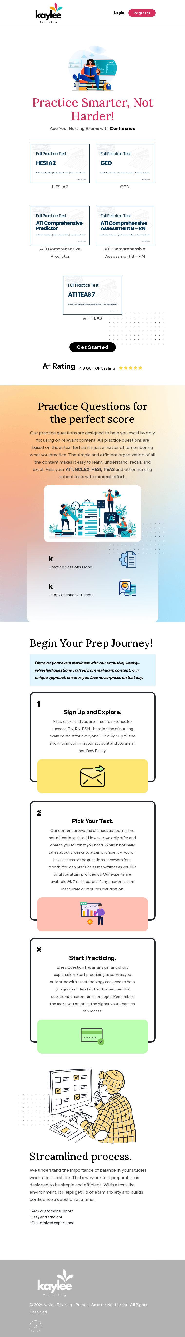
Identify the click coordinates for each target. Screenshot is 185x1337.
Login (119, 12)
